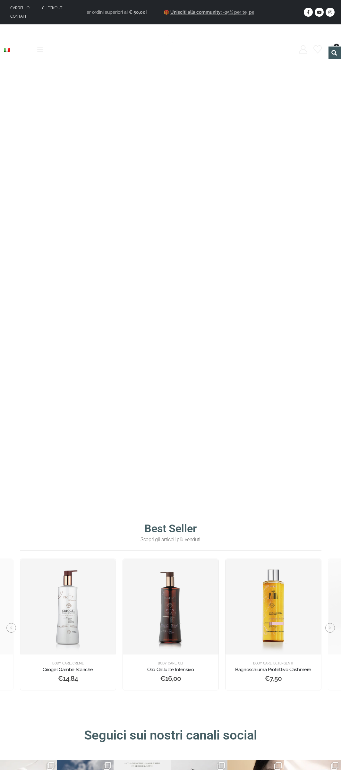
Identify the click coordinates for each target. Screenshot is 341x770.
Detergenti (283, 663)
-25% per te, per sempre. (234, 12)
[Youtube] (319, 12)
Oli (180, 663)
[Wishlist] (318, 49)
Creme (78, 663)
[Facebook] (308, 12)
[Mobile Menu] (42, 49)
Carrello (20, 8)
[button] (11, 628)
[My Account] (303, 49)
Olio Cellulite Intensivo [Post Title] (170, 669)
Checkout (52, 8)
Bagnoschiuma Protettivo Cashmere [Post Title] (273, 669)
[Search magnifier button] (334, 52)
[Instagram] (330, 12)
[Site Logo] (170, 49)
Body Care (61, 663)
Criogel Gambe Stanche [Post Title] (68, 669)
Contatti (19, 16)
